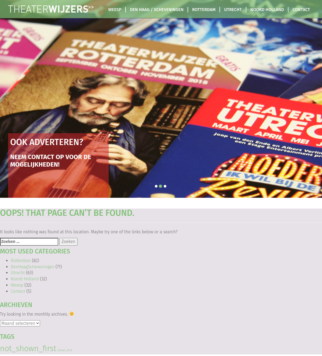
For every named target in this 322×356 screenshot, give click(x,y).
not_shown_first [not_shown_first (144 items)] (28, 348)
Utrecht (232, 9)
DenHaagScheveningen (32, 266)
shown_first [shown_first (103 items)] (64, 350)
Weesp (115, 9)
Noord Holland (267, 9)
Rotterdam (203, 9)
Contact (301, 9)
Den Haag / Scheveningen (157, 9)
